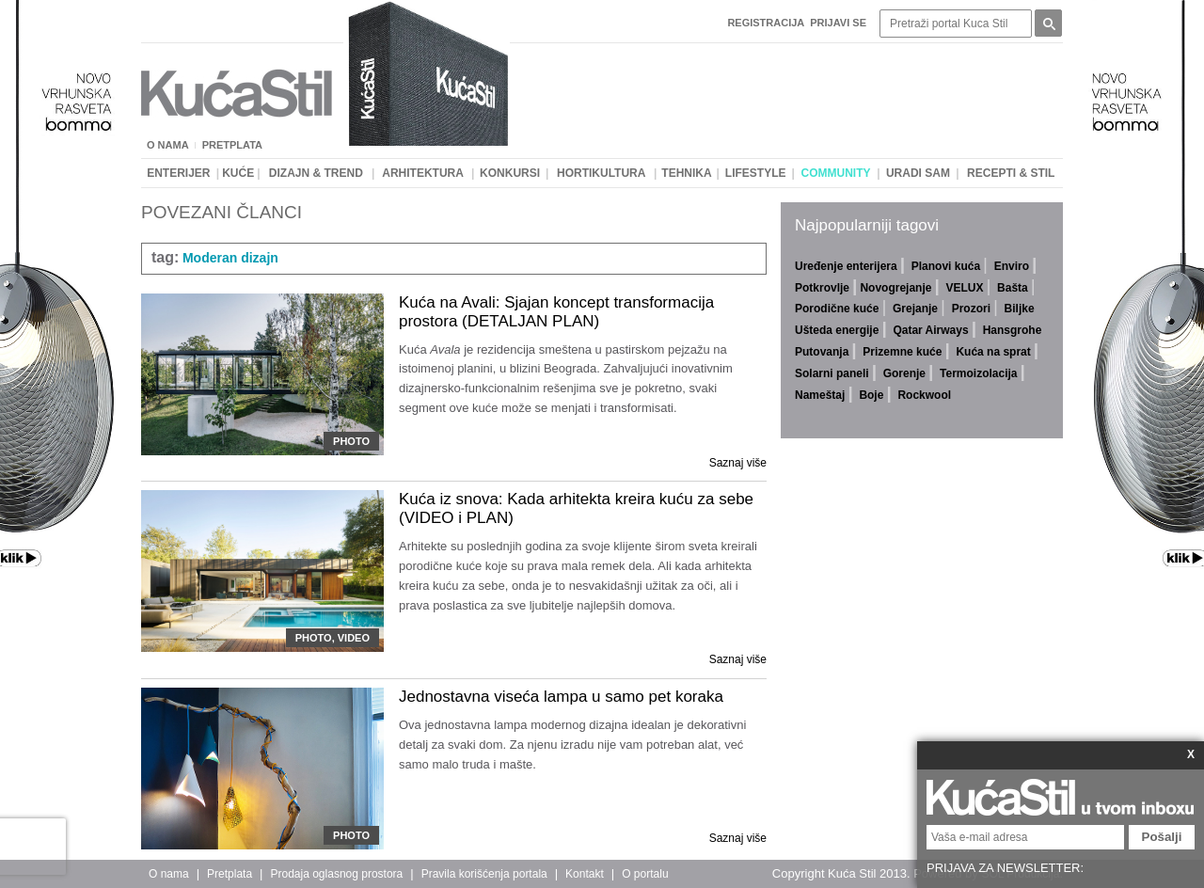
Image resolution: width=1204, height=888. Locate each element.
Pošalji (1162, 837)
